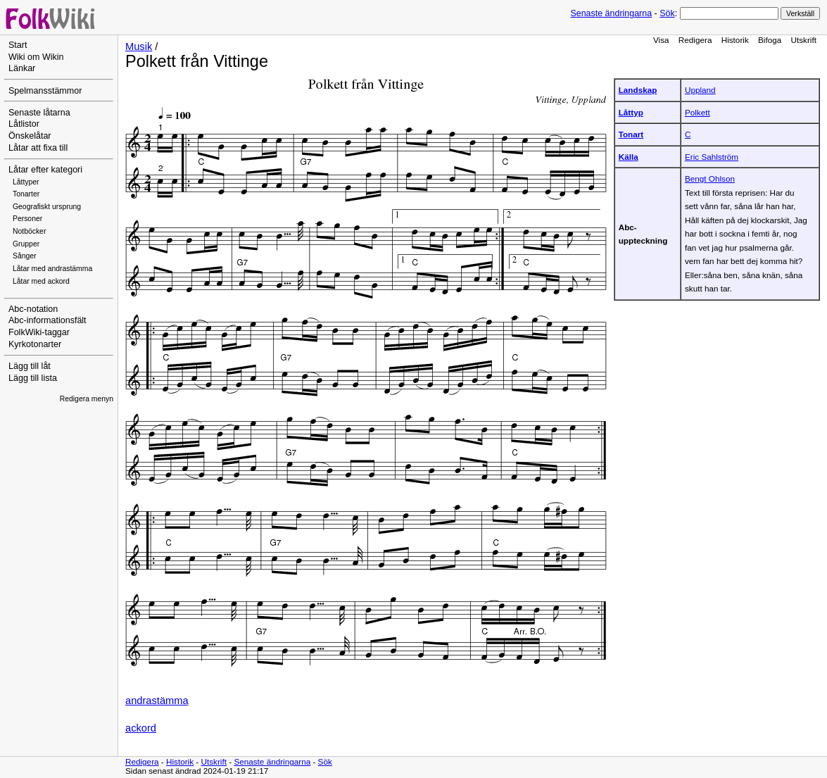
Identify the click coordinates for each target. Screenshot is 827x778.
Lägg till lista (32, 378)
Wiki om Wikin (36, 57)
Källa (628, 156)
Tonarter (26, 194)
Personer (27, 218)
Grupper (26, 244)
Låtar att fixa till (38, 148)
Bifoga (769, 39)
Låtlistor (23, 124)
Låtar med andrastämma (52, 268)
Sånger (25, 256)
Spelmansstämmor (45, 91)
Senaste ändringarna (611, 13)
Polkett (697, 112)
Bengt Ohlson (710, 178)
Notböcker (29, 231)
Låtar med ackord (41, 281)
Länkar (21, 68)
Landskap (638, 89)
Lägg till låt (29, 366)
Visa (661, 39)
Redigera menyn (86, 399)
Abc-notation (33, 309)
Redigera (695, 39)
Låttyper (26, 182)
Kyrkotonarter (34, 344)
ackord (140, 728)
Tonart (631, 134)
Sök (666, 13)
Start (17, 45)
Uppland (700, 89)
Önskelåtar (29, 136)
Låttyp (631, 112)
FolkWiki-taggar (39, 332)
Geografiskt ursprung (47, 207)
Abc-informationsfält (47, 320)
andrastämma (157, 700)
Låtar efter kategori (45, 170)
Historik (735, 39)
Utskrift (803, 39)
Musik (138, 46)
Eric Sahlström (711, 156)
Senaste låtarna (39, 113)
